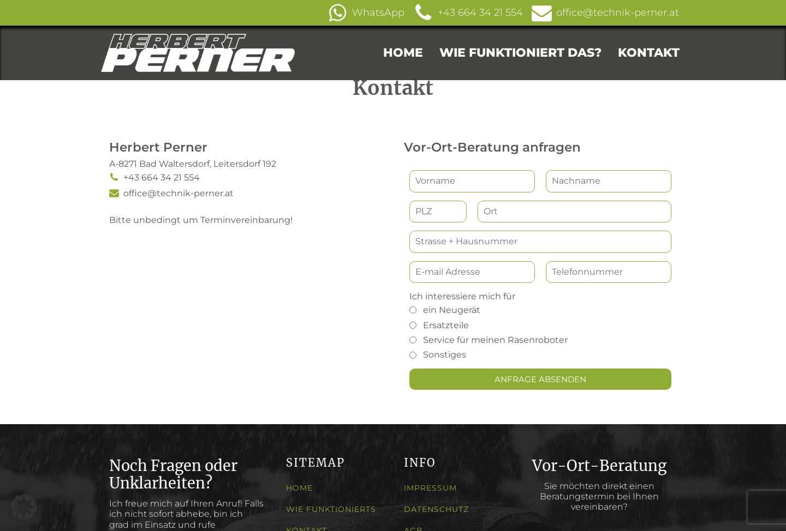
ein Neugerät (451, 310)
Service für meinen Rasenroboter (495, 340)
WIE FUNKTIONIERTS (331, 509)
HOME (403, 52)
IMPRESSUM (430, 488)
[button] (370, 13)
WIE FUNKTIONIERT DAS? (520, 52)
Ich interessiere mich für (462, 296)
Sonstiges (444, 355)
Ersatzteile (446, 325)
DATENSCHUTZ (436, 509)
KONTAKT (649, 52)
